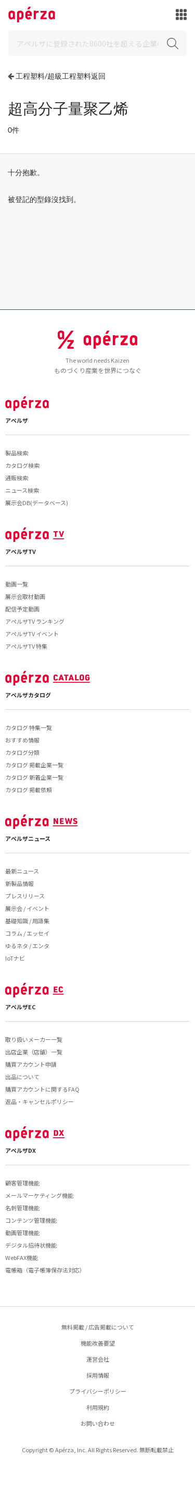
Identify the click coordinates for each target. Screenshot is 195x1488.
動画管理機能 (22, 1232)
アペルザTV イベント (32, 633)
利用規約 (97, 1407)
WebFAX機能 (21, 1257)
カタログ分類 (22, 752)
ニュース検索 (22, 490)
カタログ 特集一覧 (28, 727)
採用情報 (97, 1375)
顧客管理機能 (22, 1183)
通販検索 (16, 478)
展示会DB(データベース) (36, 502)
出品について (22, 1076)
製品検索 (16, 453)
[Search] (97, 43)
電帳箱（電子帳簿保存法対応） (45, 1270)
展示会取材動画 (25, 596)
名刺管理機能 (22, 1208)
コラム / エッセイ (27, 933)
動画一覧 (16, 584)
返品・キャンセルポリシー (39, 1101)
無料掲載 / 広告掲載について (97, 1327)
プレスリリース (25, 896)
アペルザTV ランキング (34, 621)
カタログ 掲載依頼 (28, 789)
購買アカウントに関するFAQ (42, 1089)
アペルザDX (20, 1150)
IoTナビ (15, 958)
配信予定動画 (22, 609)
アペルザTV (20, 551)
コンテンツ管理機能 (31, 1220)
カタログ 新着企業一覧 (34, 777)
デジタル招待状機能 (31, 1245)
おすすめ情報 (22, 740)
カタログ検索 (22, 465)
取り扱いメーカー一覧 (33, 1039)
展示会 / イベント (27, 908)
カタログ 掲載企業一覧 (34, 765)
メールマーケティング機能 (39, 1195)
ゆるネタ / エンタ (27, 945)
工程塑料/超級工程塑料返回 (61, 75)
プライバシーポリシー (97, 1391)
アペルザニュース (27, 838)
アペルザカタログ (28, 695)
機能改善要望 (98, 1343)
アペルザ (16, 420)
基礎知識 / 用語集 (27, 921)
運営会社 (97, 1359)
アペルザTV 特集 (26, 646)
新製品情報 (19, 883)
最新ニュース (22, 871)
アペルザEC (20, 1007)
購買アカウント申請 (31, 1064)
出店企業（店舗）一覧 (33, 1052)
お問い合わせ (98, 1423)
